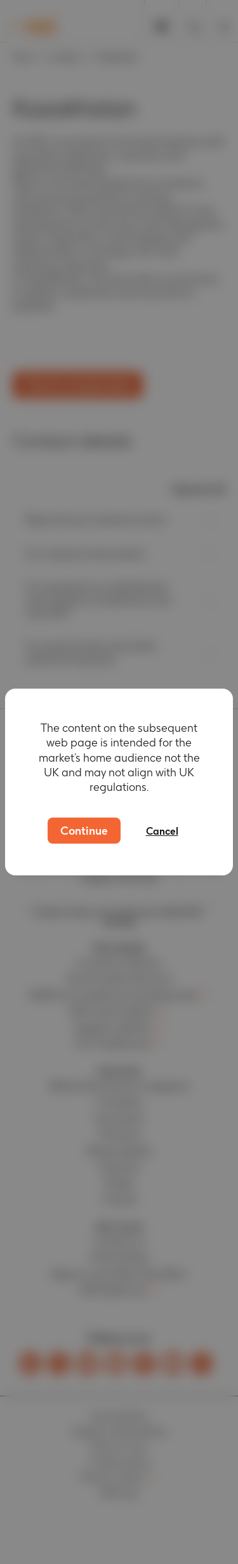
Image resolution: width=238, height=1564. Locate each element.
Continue (84, 830)
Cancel (162, 831)
